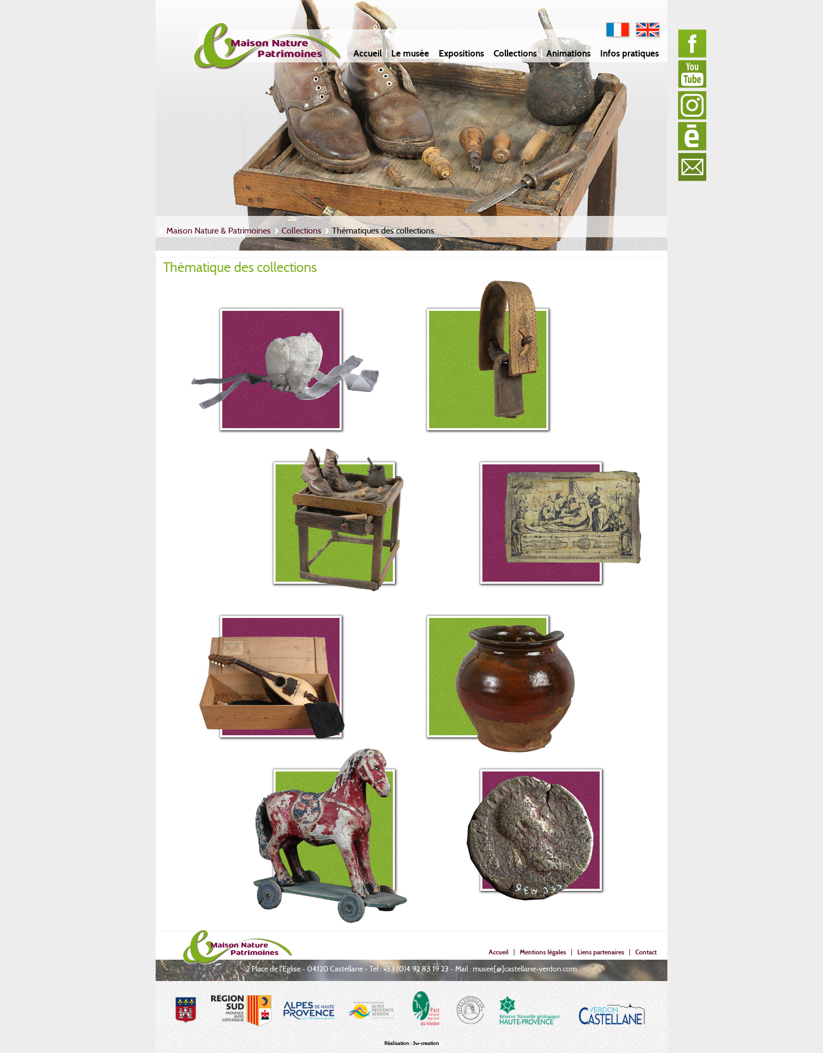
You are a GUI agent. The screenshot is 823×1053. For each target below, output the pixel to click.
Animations (568, 53)
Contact (646, 952)
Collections (515, 53)
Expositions (461, 53)
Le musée (410, 53)
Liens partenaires (600, 952)
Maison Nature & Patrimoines (218, 231)
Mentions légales (543, 952)
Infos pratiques (629, 53)
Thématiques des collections (383, 231)
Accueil (367, 53)
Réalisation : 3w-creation (411, 1043)
